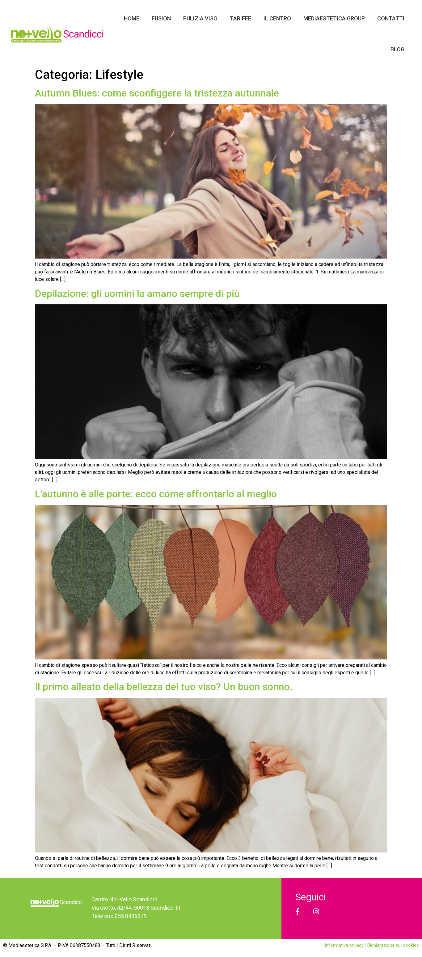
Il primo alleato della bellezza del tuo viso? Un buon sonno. (163, 687)
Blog (397, 49)
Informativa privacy (345, 945)
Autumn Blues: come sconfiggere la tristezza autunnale (157, 93)
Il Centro (277, 18)
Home (131, 18)
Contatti (390, 18)
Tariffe (240, 18)
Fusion (161, 18)
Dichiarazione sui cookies (393, 945)
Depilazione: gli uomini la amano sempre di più (137, 293)
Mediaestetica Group (334, 18)
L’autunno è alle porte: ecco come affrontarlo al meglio (156, 494)
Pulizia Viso (200, 18)
